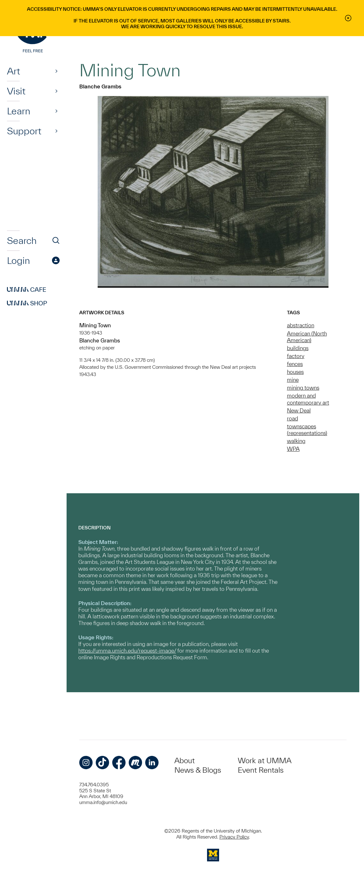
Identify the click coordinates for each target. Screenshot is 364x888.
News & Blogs (197, 770)
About (184, 760)
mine (293, 380)
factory (295, 356)
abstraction (300, 325)
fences (295, 364)
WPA (293, 449)
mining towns (303, 388)
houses (295, 372)
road (292, 418)
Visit (16, 91)
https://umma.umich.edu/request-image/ (127, 651)
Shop (27, 303)
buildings (298, 348)
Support (24, 130)
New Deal (299, 410)
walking (296, 441)
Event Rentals (260, 770)
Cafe (26, 289)
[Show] (56, 71)
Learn (18, 110)
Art (13, 71)
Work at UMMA (264, 760)
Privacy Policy (234, 837)
